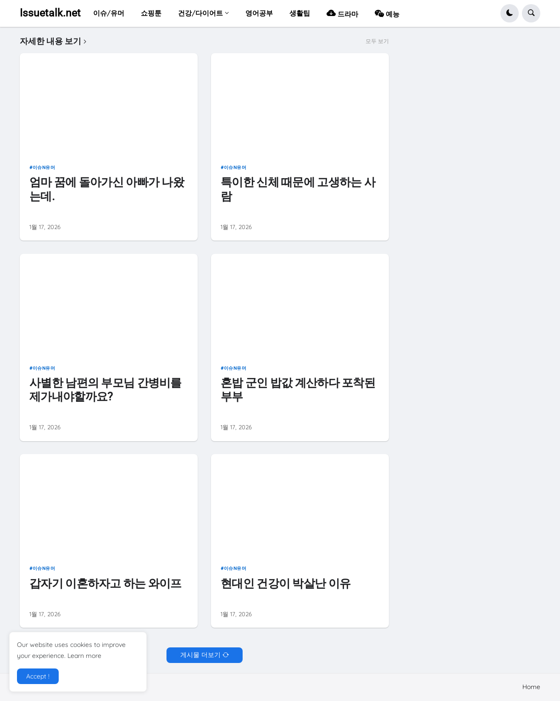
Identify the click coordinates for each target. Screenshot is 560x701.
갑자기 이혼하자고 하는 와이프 (105, 583)
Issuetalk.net (50, 13)
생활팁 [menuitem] (299, 13)
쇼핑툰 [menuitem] (151, 13)
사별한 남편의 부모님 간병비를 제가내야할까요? (105, 389)
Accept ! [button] (38, 676)
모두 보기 (377, 41)
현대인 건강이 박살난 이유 (285, 583)
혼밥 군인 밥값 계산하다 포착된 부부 (298, 389)
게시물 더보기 (200, 655)
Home (531, 687)
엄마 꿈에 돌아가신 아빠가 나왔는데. (106, 189)
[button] (509, 13)
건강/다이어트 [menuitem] (200, 13)
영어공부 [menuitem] (259, 13)
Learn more (84, 656)
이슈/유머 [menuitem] (108, 13)
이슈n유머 (44, 167)
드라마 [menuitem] (342, 13)
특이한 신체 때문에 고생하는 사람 (298, 189)
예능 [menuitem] (387, 13)
